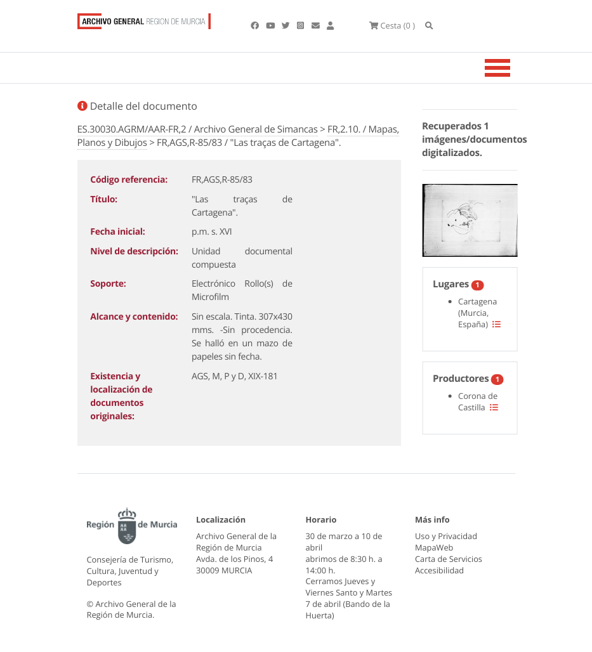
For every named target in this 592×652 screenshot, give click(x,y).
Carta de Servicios (448, 558)
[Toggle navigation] (513, 68)
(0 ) (392, 25)
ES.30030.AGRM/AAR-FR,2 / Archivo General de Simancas (197, 129)
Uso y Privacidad (446, 536)
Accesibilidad (439, 570)
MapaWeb (434, 547)
